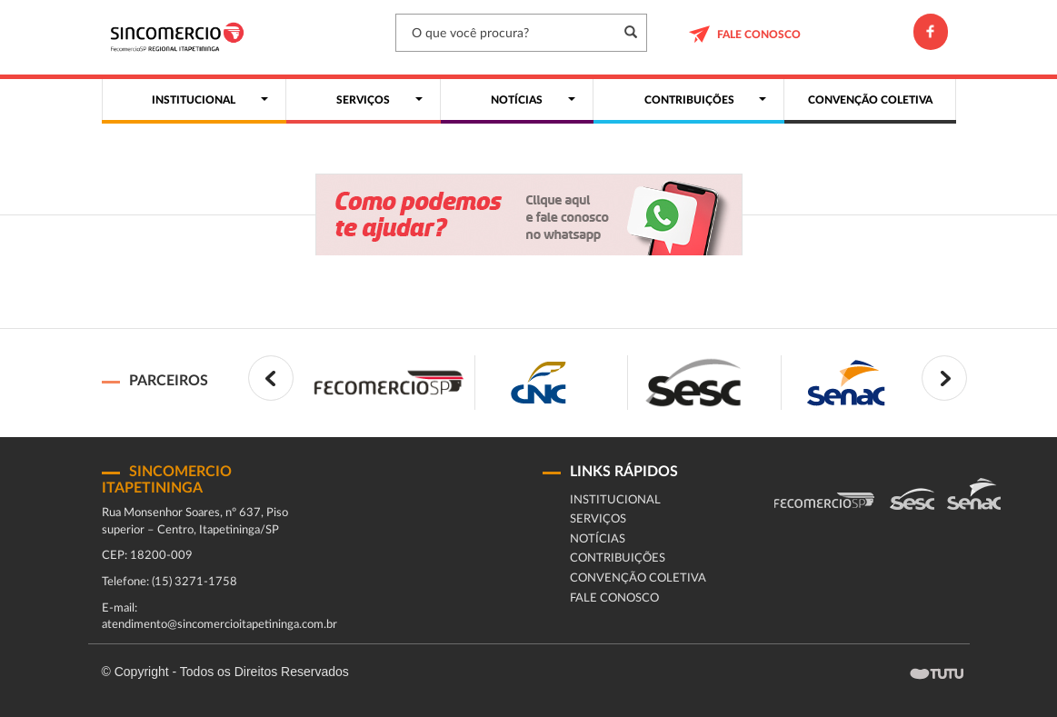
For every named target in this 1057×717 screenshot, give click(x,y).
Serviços (598, 519)
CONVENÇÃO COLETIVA (638, 578)
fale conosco (614, 598)
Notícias (597, 539)
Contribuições (617, 558)
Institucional (615, 500)
